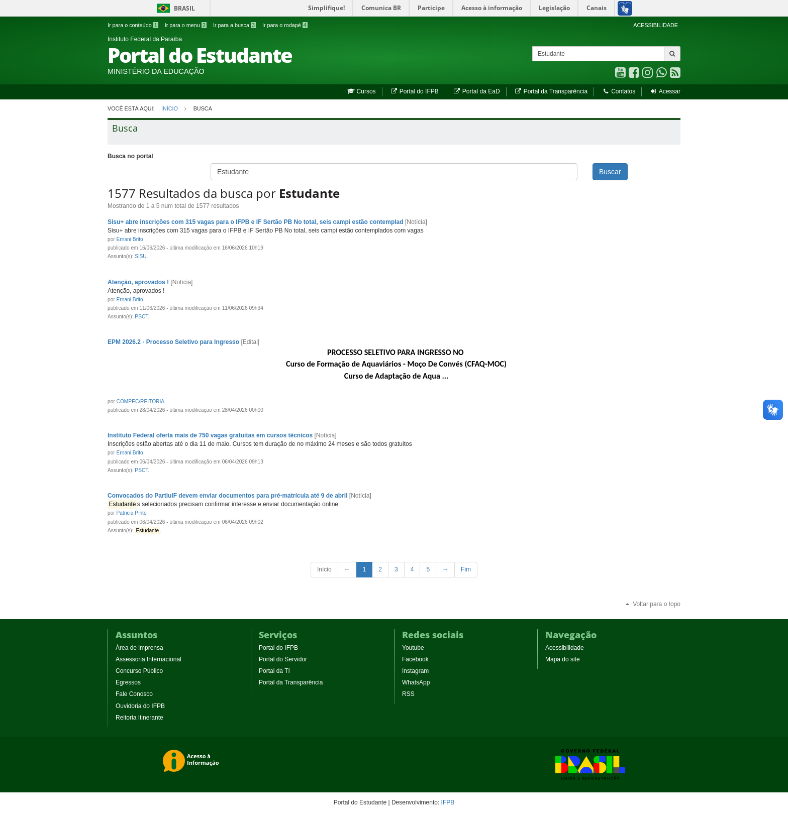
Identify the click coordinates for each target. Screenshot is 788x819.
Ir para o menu (186, 25)
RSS (408, 693)
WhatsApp (416, 682)
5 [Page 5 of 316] (428, 569)
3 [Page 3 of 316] (396, 569)
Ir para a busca (234, 25)
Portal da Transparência (550, 91)
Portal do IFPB (414, 91)
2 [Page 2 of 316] (380, 569)
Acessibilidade (564, 647)
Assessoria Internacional (148, 659)
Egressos (128, 682)
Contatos (618, 91)
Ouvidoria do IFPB (140, 706)
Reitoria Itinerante (139, 717)
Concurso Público (139, 670)
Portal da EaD (476, 91)
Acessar (665, 91)
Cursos (361, 91)
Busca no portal (130, 156)
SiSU (140, 256)
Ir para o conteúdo (133, 25)
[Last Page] (465, 569)
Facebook (415, 659)
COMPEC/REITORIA (140, 401)
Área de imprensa (139, 647)
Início (169, 108)
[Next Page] (445, 569)
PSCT (141, 316)
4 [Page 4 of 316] (412, 569)
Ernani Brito (130, 239)
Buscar (610, 172)
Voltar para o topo (652, 604)
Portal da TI (274, 670)
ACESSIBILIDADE (655, 25)
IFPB (448, 802)
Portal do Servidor (283, 659)
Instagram (415, 670)
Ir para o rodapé (285, 25)
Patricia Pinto (132, 513)
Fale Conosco (134, 693)
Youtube (413, 647)
